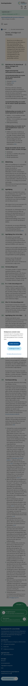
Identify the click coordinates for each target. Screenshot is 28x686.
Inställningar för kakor (14, 348)
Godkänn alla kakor (14, 343)
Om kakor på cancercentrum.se (14, 354)
